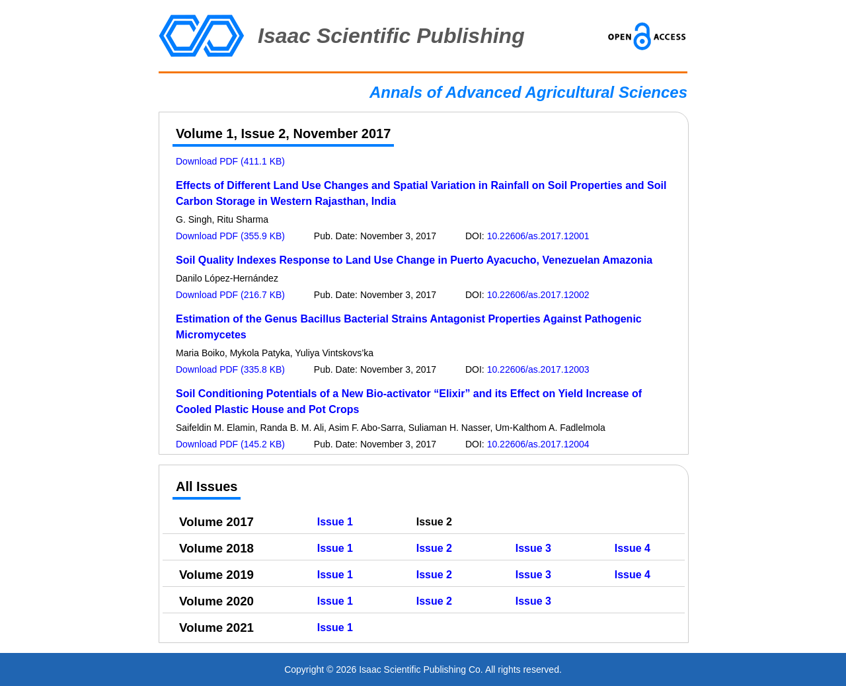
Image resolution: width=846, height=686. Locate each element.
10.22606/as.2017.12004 (538, 444)
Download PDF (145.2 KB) (230, 444)
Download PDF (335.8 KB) (230, 369)
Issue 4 (632, 548)
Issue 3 (533, 548)
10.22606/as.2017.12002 (538, 294)
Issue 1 (335, 521)
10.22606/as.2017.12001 (538, 236)
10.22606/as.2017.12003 (538, 369)
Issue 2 (434, 548)
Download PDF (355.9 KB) (230, 236)
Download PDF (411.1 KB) (230, 161)
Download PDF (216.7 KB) (230, 294)
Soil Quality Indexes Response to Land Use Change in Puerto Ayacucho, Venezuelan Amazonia (414, 260)
